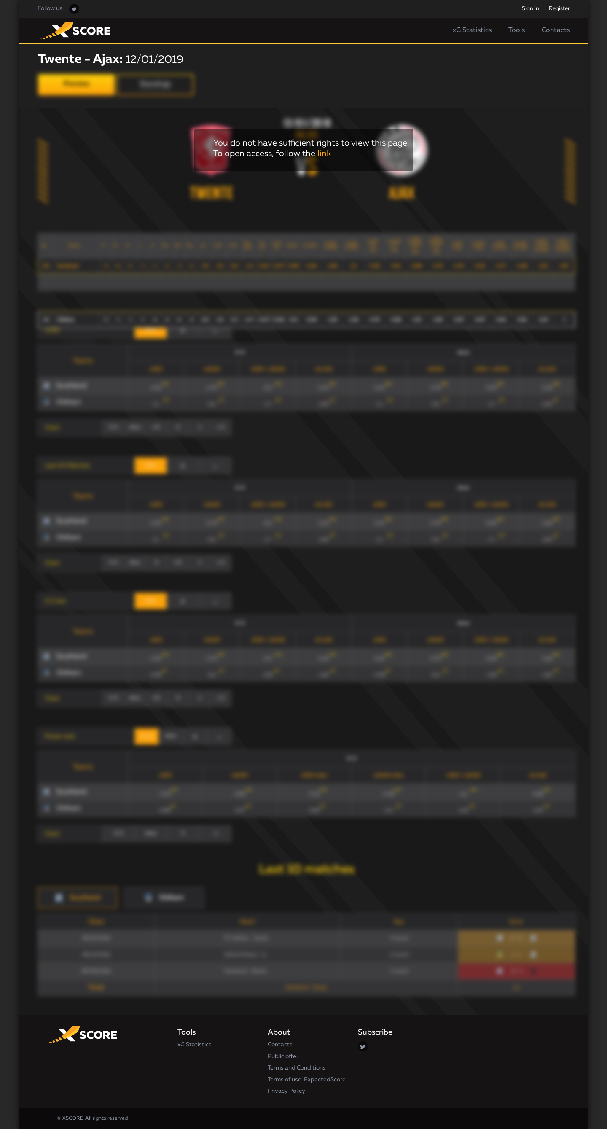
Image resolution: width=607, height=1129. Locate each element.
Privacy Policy (286, 1091)
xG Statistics (472, 30)
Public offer (283, 1056)
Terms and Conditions (297, 1068)
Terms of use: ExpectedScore (307, 1080)
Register (559, 8)
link (324, 153)
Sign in (530, 8)
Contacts (556, 30)
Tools (516, 30)
